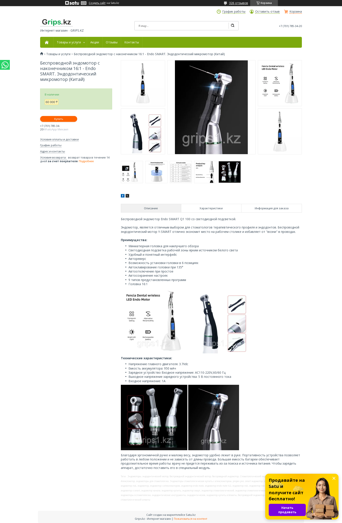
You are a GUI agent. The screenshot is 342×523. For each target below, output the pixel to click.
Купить (58, 119)
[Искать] (232, 26)
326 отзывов (238, 3)
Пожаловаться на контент (190, 519)
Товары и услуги (69, 42)
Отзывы (112, 42)
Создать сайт (97, 3)
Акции (94, 42)
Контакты (131, 42)
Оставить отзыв (267, 12)
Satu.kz (191, 515)
